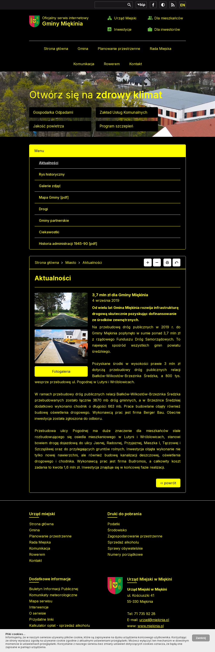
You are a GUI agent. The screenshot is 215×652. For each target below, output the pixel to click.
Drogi (43, 209)
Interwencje (39, 607)
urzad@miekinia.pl (154, 620)
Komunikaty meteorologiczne (53, 595)
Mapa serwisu (40, 601)
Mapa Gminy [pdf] (54, 197)
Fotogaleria (61, 371)
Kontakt (135, 64)
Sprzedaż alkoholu (123, 542)
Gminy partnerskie (54, 220)
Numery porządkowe (125, 554)
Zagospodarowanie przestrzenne (135, 536)
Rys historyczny (52, 174)
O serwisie (37, 613)
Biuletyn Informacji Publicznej (53, 589)
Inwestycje (122, 29)
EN (182, 5)
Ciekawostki (49, 232)
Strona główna (56, 48)
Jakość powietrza (48, 126)
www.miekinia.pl (151, 626)
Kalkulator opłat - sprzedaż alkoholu (59, 625)
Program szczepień (116, 126)
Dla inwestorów (167, 29)
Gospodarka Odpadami (53, 112)
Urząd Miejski (125, 18)
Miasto (70, 262)
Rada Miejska (160, 48)
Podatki (114, 524)
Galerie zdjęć (50, 186)
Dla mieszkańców (168, 18)
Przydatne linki (41, 619)
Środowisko (117, 530)
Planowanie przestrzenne (119, 48)
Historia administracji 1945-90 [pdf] (68, 243)
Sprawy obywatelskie (125, 548)
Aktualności (48, 163)
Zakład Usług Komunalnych (123, 112)
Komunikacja (83, 64)
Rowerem (112, 64)
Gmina (83, 48)
